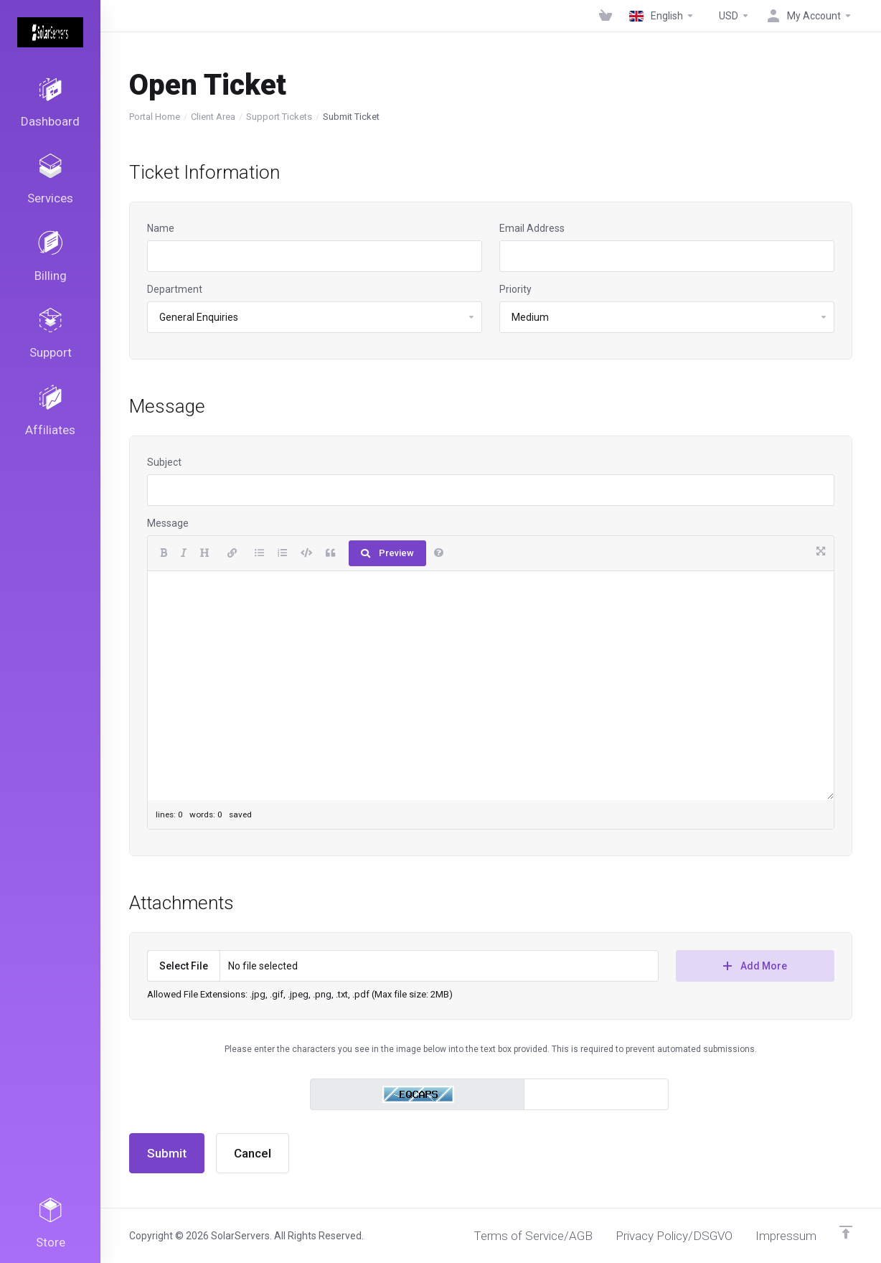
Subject (164, 462)
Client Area (213, 116)
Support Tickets (279, 116)
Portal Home (154, 116)
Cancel (252, 1153)
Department (174, 289)
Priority (515, 289)
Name (160, 228)
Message (168, 523)
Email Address (532, 228)
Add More (755, 966)
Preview (387, 553)
